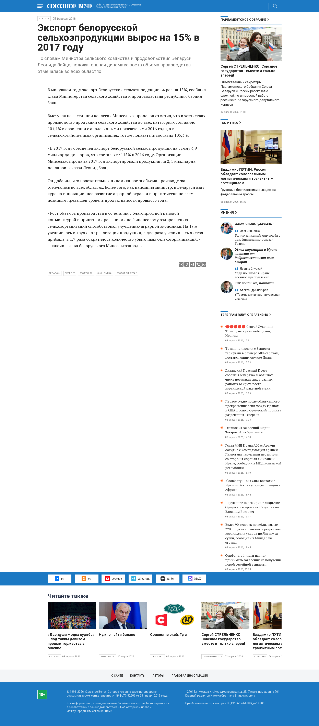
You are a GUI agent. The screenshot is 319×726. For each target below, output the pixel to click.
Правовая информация (190, 675)
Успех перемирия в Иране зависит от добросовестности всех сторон (256, 255)
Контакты (137, 675)
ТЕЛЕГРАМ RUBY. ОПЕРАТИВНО (244, 315)
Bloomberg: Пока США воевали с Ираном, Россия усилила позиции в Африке (253, 485)
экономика (104, 273)
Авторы (158, 675)
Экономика (107, 657)
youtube (113, 578)
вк (59, 578)
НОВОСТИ (44, 18)
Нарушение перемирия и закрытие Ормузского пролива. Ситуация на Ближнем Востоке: (252, 507)
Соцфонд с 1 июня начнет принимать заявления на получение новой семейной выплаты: (253, 560)
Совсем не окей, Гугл (168, 634)
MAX (194, 578)
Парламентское (212, 657)
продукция (86, 273)
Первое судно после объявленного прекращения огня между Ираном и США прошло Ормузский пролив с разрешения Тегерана (253, 408)
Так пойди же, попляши (254, 283)
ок (86, 578)
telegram (140, 578)
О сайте (117, 675)
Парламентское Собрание (243, 20)
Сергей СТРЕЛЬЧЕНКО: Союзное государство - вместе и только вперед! (249, 70)
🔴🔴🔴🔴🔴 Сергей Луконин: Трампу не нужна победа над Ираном (249, 331)
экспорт (70, 273)
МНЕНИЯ (227, 212)
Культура (54, 657)
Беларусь (54, 273)
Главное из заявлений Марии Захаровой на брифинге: (247, 429)
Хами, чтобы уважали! (254, 224)
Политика (229, 123)
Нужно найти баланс (117, 634)
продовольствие (127, 273)
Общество (157, 657)
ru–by (167, 578)
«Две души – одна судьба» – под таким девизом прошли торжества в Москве (71, 641)
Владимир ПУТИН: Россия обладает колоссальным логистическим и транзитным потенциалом (247, 176)
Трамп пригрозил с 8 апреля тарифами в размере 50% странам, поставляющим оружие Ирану (252, 353)
